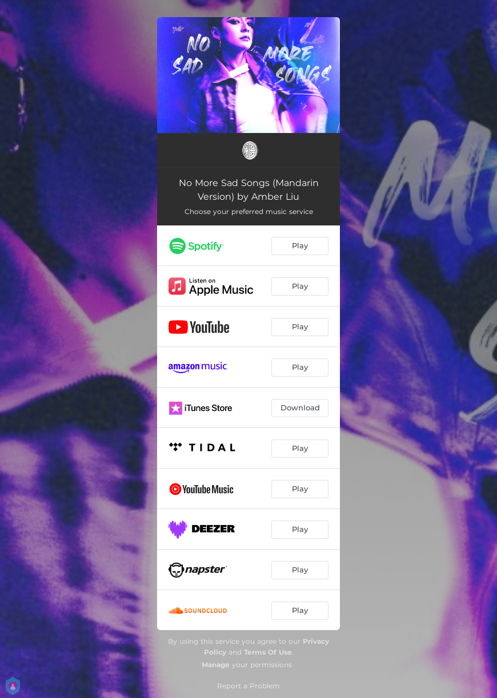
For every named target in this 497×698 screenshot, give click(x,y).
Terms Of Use (268, 652)
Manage (216, 664)
